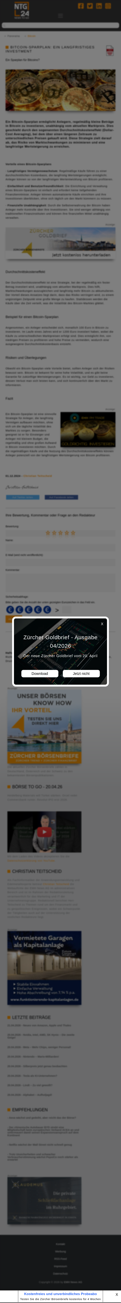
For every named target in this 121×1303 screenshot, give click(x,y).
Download (40, 674)
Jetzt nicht (81, 674)
